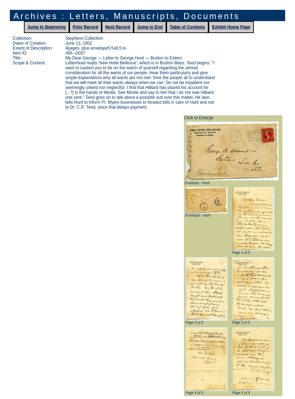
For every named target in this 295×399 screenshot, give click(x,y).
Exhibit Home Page (231, 27)
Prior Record (85, 27)
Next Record (117, 27)
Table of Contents (187, 27)
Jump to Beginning (46, 27)
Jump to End (150, 27)
